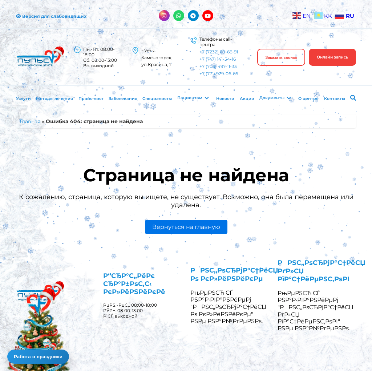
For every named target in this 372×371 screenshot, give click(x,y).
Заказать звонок (281, 57)
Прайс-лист (91, 98)
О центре (308, 98)
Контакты (334, 98)
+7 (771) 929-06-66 (218, 73)
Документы (271, 97)
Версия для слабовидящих (51, 16)
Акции (247, 98)
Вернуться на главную (186, 226)
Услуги (23, 98)
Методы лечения (54, 98)
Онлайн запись (332, 57)
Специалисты (157, 98)
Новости (225, 98)
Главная (30, 121)
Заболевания (123, 98)
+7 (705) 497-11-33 (218, 66)
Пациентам (189, 97)
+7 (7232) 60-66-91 (218, 52)
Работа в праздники (38, 356)
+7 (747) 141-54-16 (217, 59)
